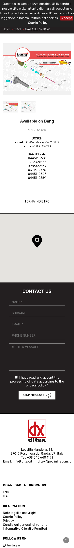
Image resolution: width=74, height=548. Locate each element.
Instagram (12, 545)
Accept (66, 18)
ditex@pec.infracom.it (54, 461)
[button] (37, 241)
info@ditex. (21, 461)
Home (6, 29)
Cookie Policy (38, 23)
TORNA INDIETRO (37, 201)
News (17, 29)
